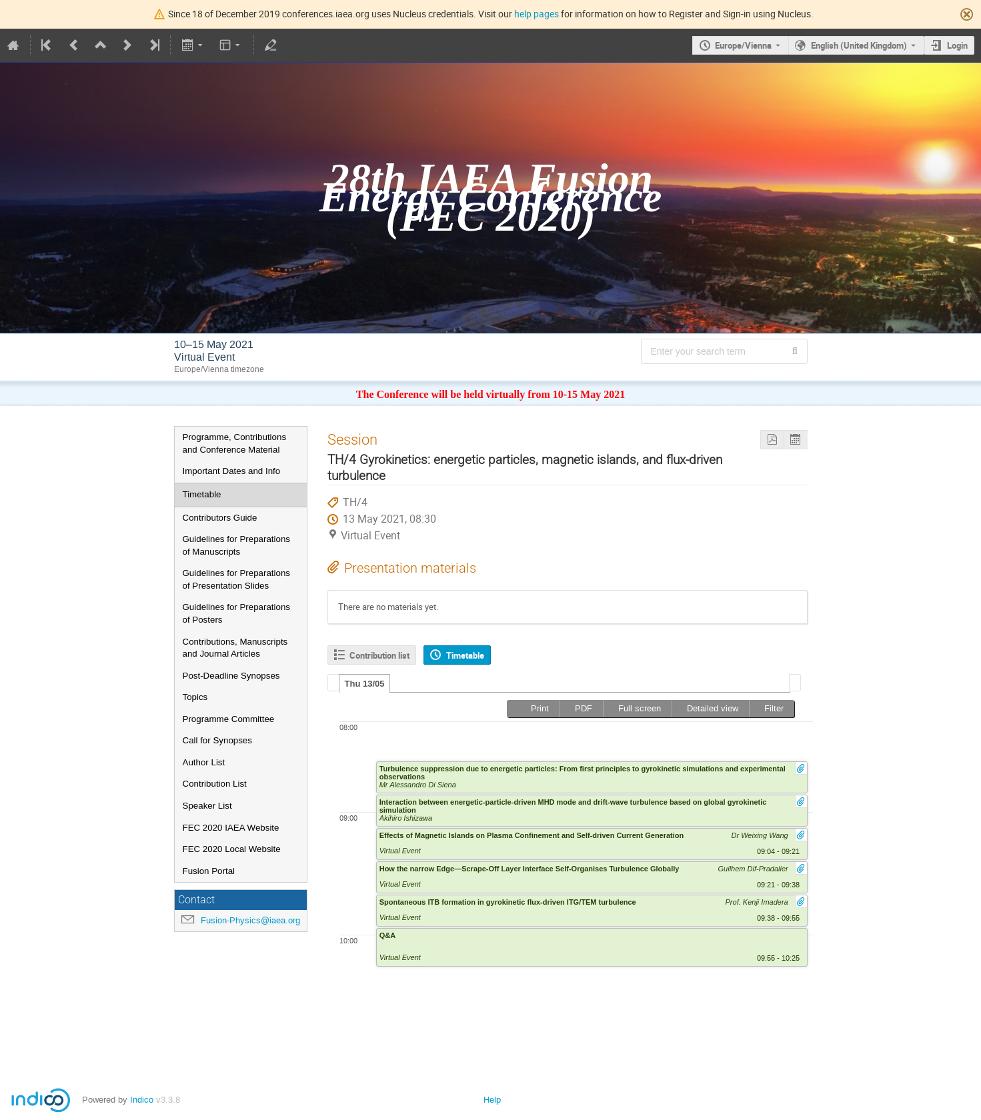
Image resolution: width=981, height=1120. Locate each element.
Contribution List (215, 784)
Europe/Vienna (743, 45)
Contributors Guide (220, 518)
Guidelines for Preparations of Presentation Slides (237, 579)
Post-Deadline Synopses (231, 676)
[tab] (365, 683)
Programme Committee (229, 719)
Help (492, 1099)
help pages (536, 13)
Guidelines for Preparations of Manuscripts (237, 545)
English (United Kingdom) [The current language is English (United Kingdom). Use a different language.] (859, 45)
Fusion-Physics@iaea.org (250, 920)
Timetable (202, 494)
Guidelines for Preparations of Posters (237, 613)
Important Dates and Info (232, 471)
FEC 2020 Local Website (232, 849)
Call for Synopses (217, 740)
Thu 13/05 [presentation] (365, 684)
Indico (141, 1099)
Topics (195, 697)
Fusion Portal (209, 871)
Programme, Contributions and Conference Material (235, 443)
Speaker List (207, 806)
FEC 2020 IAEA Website (231, 828)
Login (957, 45)
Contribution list (379, 655)
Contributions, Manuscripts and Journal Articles (235, 648)
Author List (204, 762)
